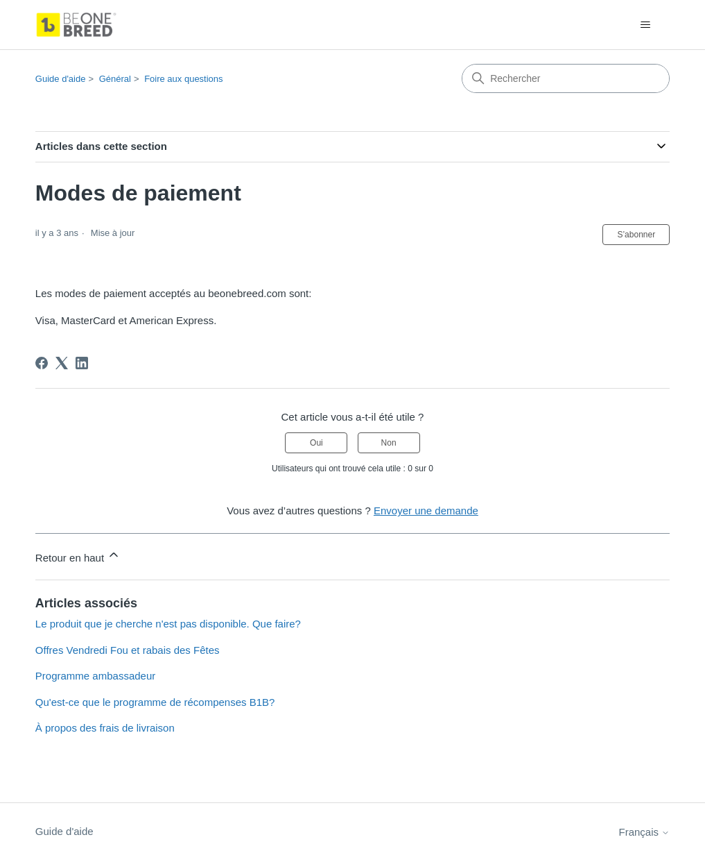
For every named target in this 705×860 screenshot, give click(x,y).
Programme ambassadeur (95, 676)
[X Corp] (61, 363)
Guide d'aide (60, 79)
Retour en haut (78, 556)
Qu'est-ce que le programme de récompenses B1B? (155, 702)
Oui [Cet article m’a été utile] (316, 443)
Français (644, 832)
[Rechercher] (565, 78)
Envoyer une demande (426, 510)
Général (115, 79)
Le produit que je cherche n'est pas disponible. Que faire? (168, 624)
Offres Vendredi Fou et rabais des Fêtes (127, 650)
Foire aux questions (183, 79)
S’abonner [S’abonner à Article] (636, 234)
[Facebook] (41, 363)
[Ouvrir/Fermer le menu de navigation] (645, 25)
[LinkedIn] (82, 363)
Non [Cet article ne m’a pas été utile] (389, 443)
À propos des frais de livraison (105, 728)
